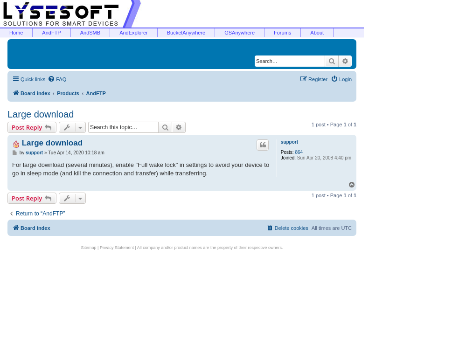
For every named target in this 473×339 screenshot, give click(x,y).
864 (299, 152)
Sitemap (89, 247)
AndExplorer (133, 32)
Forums (282, 32)
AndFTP (51, 32)
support (289, 142)
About (317, 32)
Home (16, 32)
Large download (40, 114)
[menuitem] (57, 79)
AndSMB (90, 32)
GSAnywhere (239, 32)
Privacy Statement (117, 247)
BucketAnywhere (186, 32)
